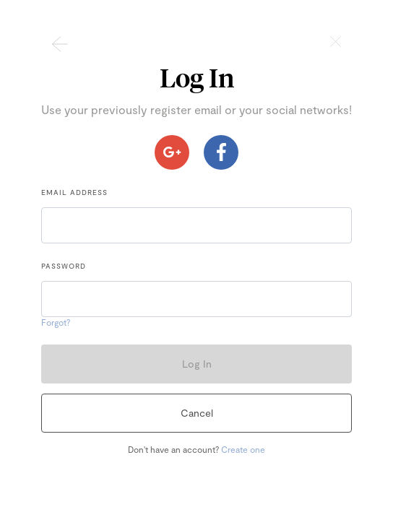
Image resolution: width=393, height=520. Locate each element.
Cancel (197, 413)
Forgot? (55, 322)
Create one (243, 449)
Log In (197, 364)
